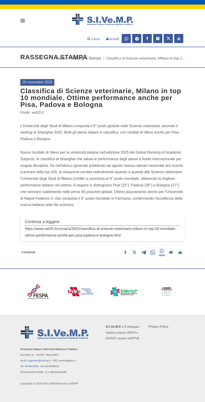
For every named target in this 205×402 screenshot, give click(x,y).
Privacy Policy (158, 326)
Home (61, 58)
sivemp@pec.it (67, 360)
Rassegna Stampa (86, 58)
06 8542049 (31, 366)
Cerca (93, 39)
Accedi (112, 39)
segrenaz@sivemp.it (39, 360)
